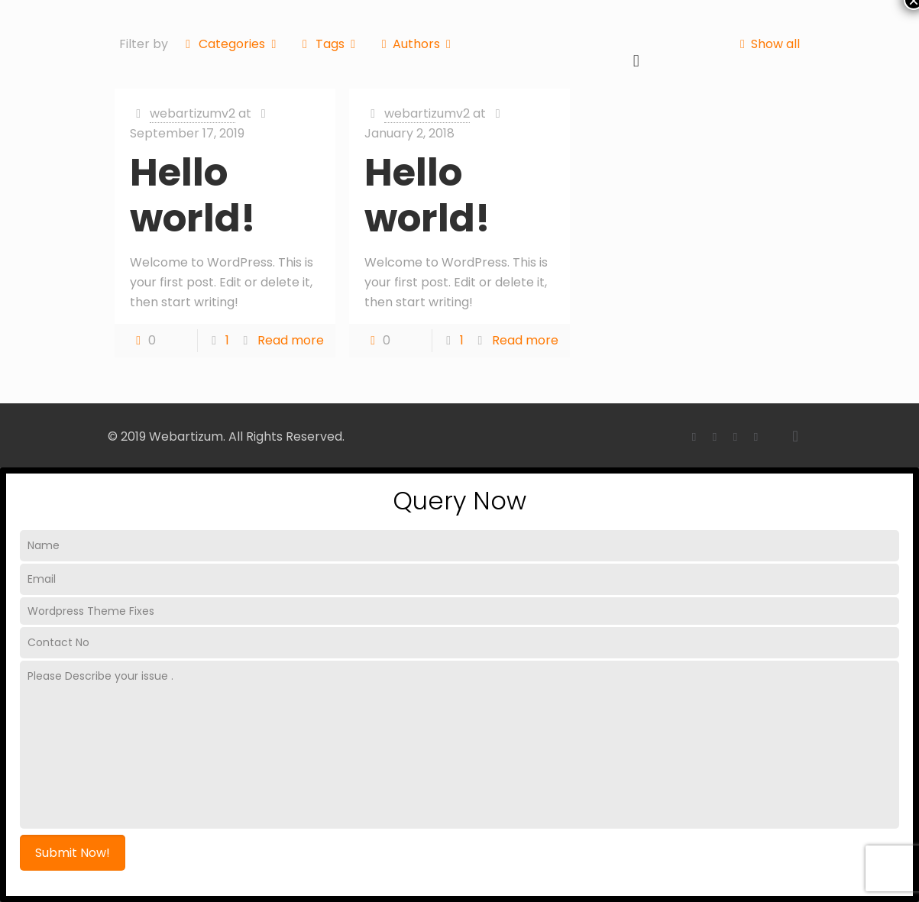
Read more (290, 340)
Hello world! (193, 195)
